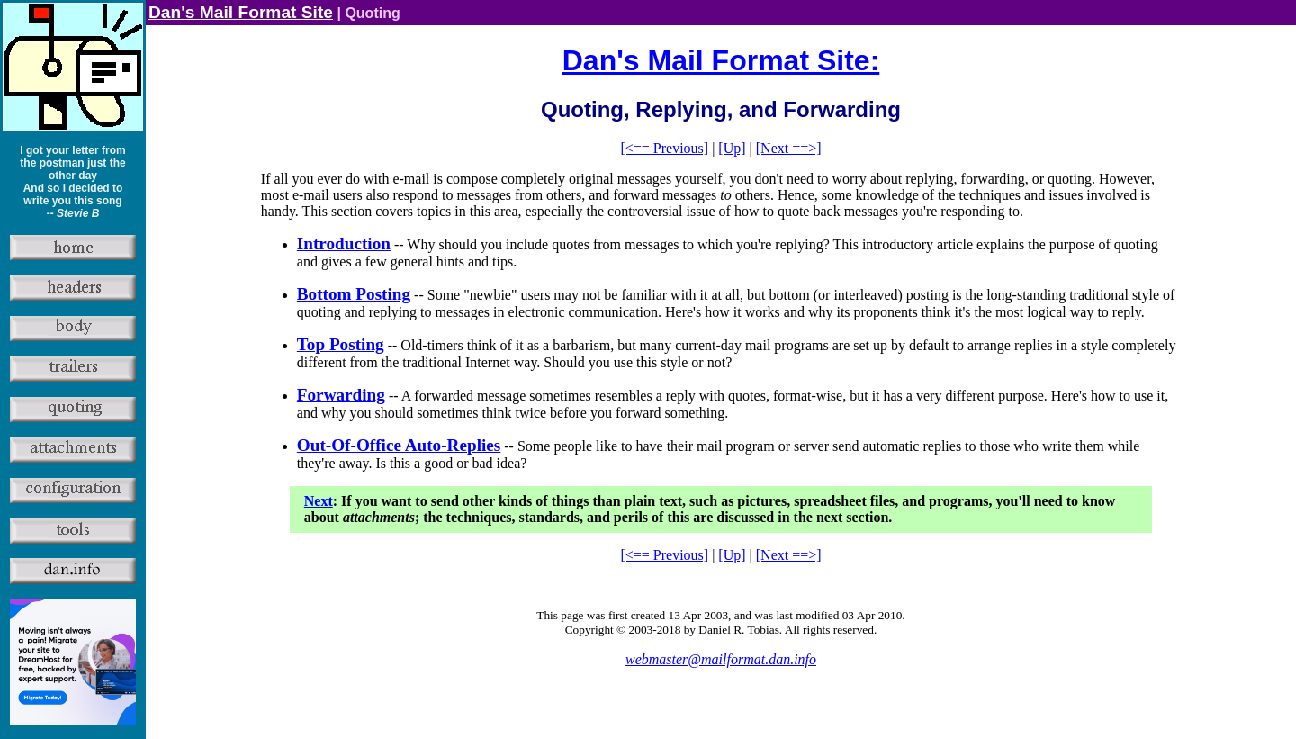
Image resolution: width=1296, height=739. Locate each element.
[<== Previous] (664, 148)
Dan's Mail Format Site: (721, 60)
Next (318, 501)
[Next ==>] (789, 148)
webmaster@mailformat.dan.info (721, 659)
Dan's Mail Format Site (240, 12)
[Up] (731, 148)
